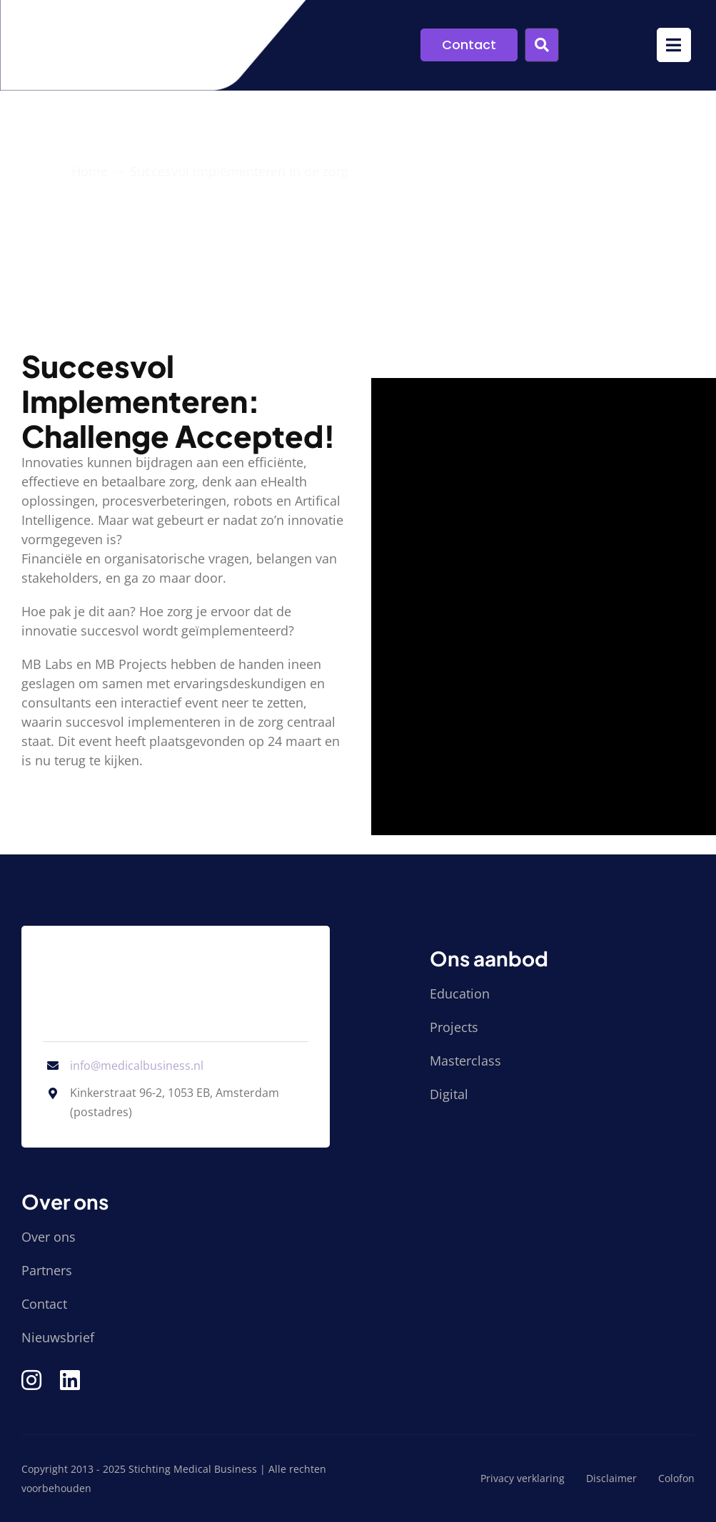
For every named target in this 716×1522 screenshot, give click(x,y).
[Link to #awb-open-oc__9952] (674, 45)
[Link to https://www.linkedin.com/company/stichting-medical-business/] (70, 1380)
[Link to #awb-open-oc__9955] (542, 45)
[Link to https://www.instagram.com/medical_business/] (31, 1380)
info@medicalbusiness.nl (136, 1065)
